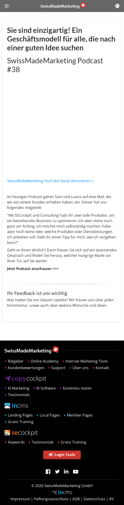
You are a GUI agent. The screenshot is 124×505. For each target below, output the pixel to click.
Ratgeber (16, 361)
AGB (76, 498)
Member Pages (80, 415)
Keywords (16, 442)
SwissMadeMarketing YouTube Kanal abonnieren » (50, 180)
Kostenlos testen (77, 388)
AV (111, 498)
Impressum (20, 498)
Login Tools (62, 454)
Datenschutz (94, 498)
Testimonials (19, 394)
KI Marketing (18, 388)
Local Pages (50, 415)
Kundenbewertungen (26, 367)
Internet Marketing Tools (87, 361)
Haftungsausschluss (51, 498)
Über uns (81, 367)
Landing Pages (20, 415)
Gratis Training (20, 421)
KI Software (46, 388)
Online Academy (44, 361)
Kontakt (102, 367)
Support (58, 367)
